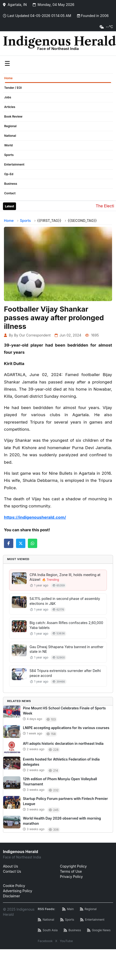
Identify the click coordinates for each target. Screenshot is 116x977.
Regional (10, 126)
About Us (10, 866)
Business (10, 183)
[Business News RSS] (72, 930)
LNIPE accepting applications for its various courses (66, 728)
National (10, 135)
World (8, 145)
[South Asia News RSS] (48, 930)
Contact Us (12, 871)
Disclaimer (11, 896)
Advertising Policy (17, 891)
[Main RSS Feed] (68, 909)
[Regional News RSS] (88, 909)
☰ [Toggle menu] (7, 63)
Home (8, 78)
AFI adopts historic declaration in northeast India (63, 743)
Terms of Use (71, 871)
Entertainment (14, 164)
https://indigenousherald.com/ (35, 517)
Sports (9, 155)
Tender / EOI (13, 88)
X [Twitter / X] (56, 941)
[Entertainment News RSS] (92, 919)
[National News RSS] (46, 919)
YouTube (66, 941)
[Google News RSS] (99, 930)
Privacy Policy (71, 876)
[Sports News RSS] (67, 919)
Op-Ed (8, 174)
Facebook (45, 941)
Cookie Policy (14, 886)
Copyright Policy (73, 866)
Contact (10, 193)
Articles (9, 107)
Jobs (7, 97)
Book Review (13, 116)
